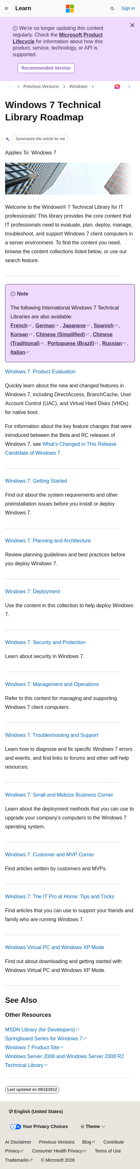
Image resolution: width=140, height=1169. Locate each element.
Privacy (12, 1150)
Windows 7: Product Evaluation (40, 371)
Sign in (128, 8)
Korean (19, 334)
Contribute (113, 1142)
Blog (86, 1142)
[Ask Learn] (117, 87)
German (44, 325)
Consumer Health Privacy (57, 1150)
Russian (112, 343)
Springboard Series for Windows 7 (43, 1038)
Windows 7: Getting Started (36, 481)
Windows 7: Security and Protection (45, 642)
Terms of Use (108, 1150)
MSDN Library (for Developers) (40, 1029)
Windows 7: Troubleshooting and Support (51, 735)
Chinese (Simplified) (60, 334)
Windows (78, 86)
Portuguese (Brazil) (70, 343)
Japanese (74, 325)
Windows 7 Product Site (32, 1047)
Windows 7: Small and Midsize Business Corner (59, 795)
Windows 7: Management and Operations (52, 684)
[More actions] (129, 87)
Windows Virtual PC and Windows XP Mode (54, 947)
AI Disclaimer (18, 1142)
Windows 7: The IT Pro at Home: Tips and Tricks (59, 896)
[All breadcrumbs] (10, 87)
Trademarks (17, 1160)
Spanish (103, 325)
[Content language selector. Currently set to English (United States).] (35, 1112)
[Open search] (112, 8)
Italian (17, 352)
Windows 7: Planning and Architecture (48, 540)
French (18, 325)
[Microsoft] (70, 8)
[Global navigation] (6, 8)
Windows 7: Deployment (32, 591)
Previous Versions (41, 86)
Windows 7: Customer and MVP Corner (49, 854)
